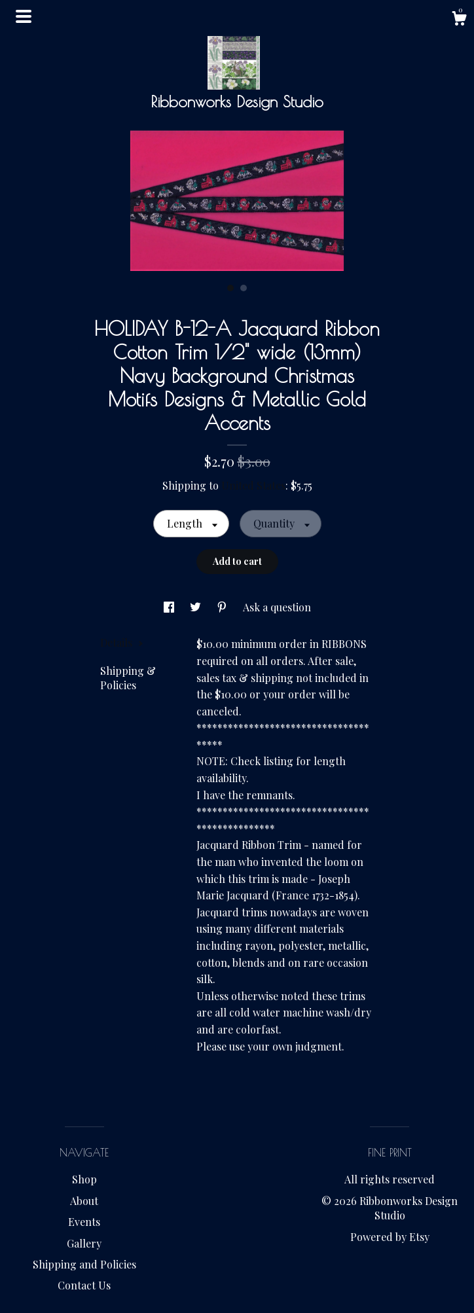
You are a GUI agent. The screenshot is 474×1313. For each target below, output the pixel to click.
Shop (84, 1179)
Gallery (84, 1243)
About (84, 1201)
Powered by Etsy (389, 1237)
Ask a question (277, 607)
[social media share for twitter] (197, 607)
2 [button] (243, 288)
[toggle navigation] (23, 16)
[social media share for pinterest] (223, 607)
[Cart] (459, 20)
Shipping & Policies (128, 678)
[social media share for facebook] (170, 607)
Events (84, 1222)
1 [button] (230, 288)
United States (253, 485)
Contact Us (84, 1285)
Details (121, 642)
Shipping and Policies (84, 1264)
